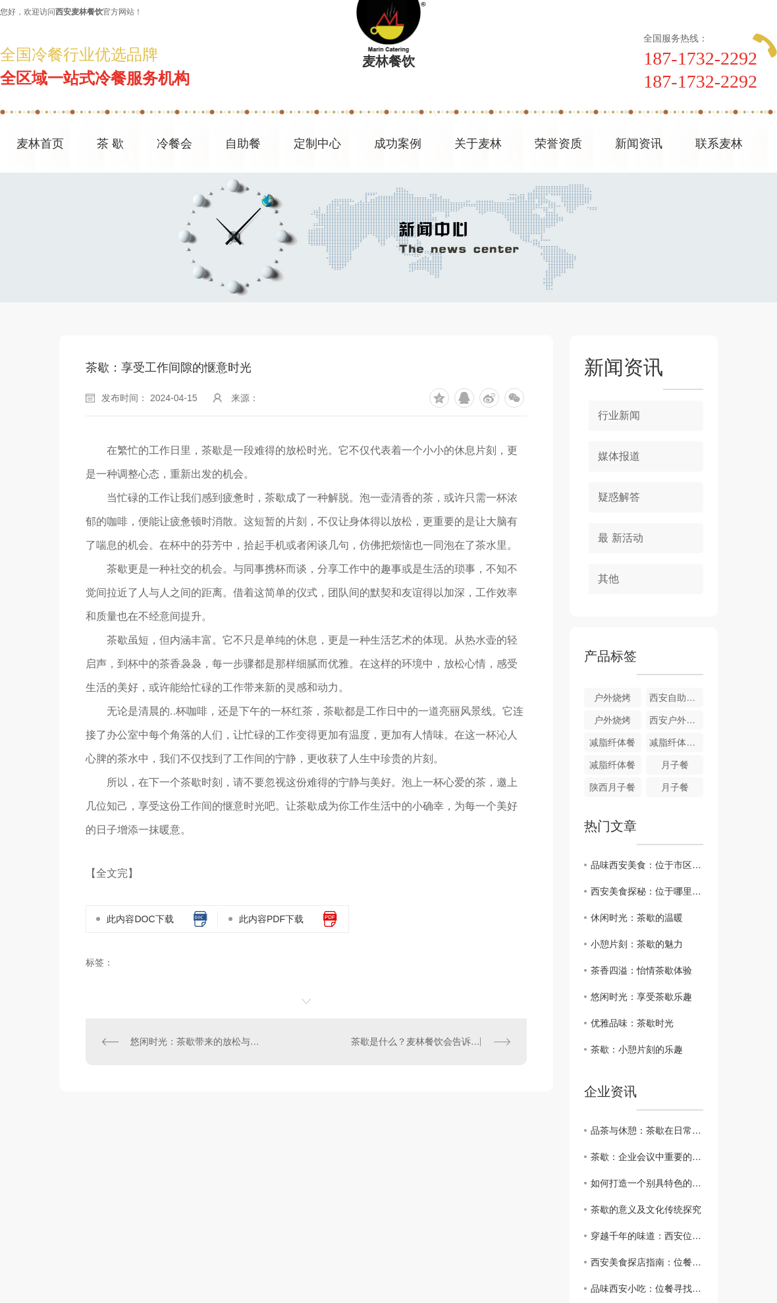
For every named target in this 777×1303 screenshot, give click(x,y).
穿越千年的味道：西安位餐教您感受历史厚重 (647, 1236)
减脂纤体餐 (612, 742)
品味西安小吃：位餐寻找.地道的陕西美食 (647, 1288)
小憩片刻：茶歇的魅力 (637, 944)
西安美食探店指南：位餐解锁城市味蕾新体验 (647, 1262)
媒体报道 (619, 456)
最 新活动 (620, 537)
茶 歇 (110, 143)
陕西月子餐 (612, 787)
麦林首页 (40, 143)
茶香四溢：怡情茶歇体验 (641, 970)
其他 (608, 578)
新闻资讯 (638, 143)
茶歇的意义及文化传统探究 (646, 1209)
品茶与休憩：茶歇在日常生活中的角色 (647, 1130)
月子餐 (675, 765)
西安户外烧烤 (676, 720)
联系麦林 (719, 143)
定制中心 (317, 143)
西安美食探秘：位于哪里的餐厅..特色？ (647, 891)
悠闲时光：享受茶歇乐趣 (641, 996)
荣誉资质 (558, 143)
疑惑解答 (619, 497)
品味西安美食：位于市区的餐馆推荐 (647, 865)
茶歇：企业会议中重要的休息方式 (647, 1156)
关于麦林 (478, 143)
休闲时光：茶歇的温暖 (637, 917)
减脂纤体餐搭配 (676, 742)
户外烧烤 (612, 697)
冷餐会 (174, 143)
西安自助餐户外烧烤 (676, 697)
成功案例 (397, 143)
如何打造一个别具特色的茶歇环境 (647, 1183)
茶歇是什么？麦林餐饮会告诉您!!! (419, 1041)
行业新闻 (619, 415)
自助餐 (243, 143)
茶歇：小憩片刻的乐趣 (637, 1049)
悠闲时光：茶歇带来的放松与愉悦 (196, 1041)
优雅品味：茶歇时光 (632, 1023)
